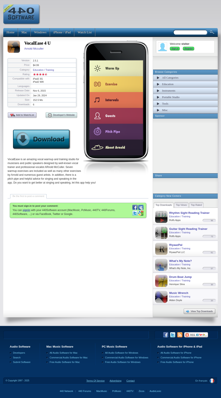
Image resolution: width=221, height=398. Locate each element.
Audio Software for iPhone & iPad (179, 346)
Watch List (85, 32)
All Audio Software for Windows (121, 352)
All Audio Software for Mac (64, 352)
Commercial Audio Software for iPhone (181, 357)
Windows (40, 32)
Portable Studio (171, 97)
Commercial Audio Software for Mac (69, 357)
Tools (165, 103)
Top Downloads (164, 205)
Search (17, 357)
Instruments (168, 90)
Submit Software (22, 362)
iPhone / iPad (62, 32)
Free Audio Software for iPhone (177, 362)
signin (26, 210)
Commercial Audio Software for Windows (126, 357)
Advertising (115, 380)
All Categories (170, 77)
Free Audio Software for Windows (122, 362)
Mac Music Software (59, 346)
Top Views (181, 205)
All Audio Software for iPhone (176, 352)
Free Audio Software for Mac (65, 362)
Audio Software (20, 346)
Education (168, 84)
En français (201, 380)
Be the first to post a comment (28, 196)
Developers (19, 352)
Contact (130, 380)
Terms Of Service (95, 380)
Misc (165, 110)
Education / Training (43, 70)
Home (10, 32)
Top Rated (196, 205)
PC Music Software (114, 346)
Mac (24, 32)
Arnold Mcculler (34, 48)
